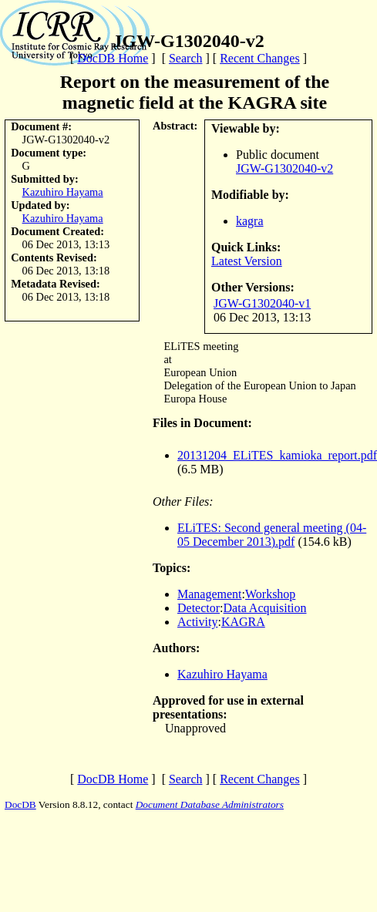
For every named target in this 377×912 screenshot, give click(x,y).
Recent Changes (260, 58)
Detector (198, 607)
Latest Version (246, 261)
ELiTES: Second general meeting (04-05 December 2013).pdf (271, 534)
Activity (197, 621)
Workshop (270, 594)
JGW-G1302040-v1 (262, 303)
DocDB (20, 804)
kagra (250, 220)
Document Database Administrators (210, 804)
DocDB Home (112, 58)
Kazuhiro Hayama (62, 192)
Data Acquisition (265, 607)
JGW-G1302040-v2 (284, 168)
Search (186, 58)
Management (209, 594)
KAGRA (243, 621)
